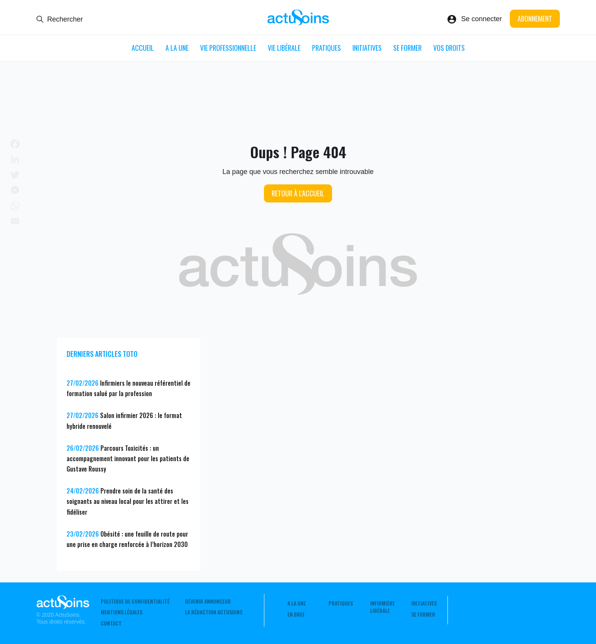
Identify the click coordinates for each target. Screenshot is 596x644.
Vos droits (449, 48)
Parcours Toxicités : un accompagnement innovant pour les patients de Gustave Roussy (128, 458)
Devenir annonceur (208, 601)
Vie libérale (284, 48)
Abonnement (535, 18)
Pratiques (326, 48)
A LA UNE (177, 48)
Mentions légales (121, 612)
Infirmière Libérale (382, 607)
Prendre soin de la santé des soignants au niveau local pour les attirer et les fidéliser (128, 501)
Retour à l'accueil (298, 193)
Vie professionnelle (228, 48)
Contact (111, 623)
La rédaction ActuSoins (213, 612)
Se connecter (481, 19)
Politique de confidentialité (135, 601)
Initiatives (367, 48)
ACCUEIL (143, 48)
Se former (407, 48)
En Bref (296, 614)
